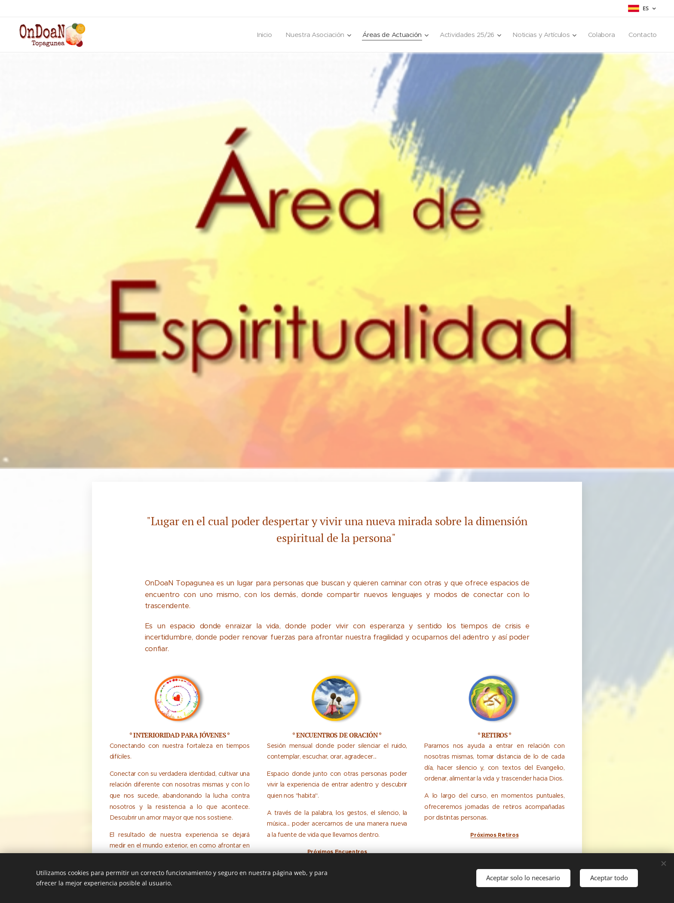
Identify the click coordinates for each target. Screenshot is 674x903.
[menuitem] (255, 35)
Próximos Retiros (494, 834)
